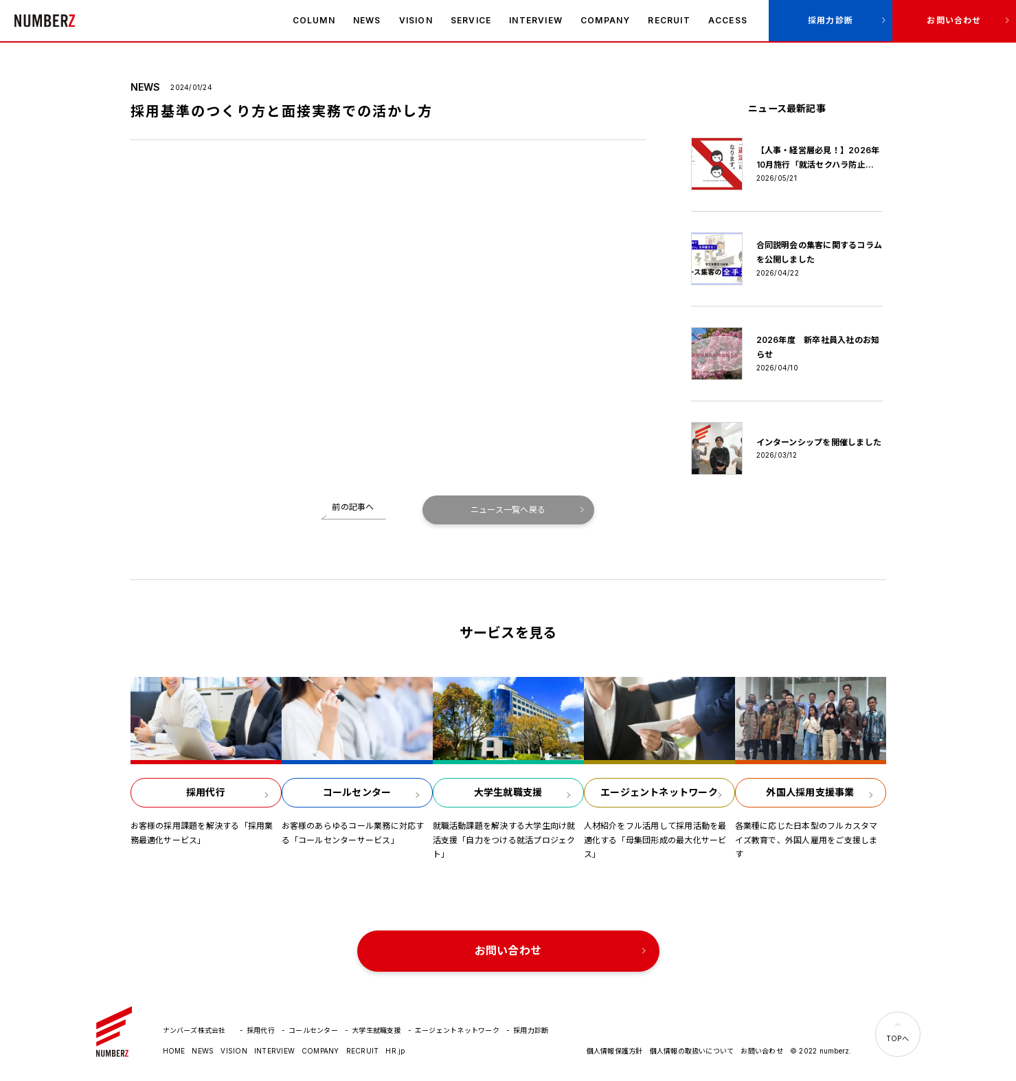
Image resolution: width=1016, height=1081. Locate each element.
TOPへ (897, 1038)
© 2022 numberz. (821, 1051)
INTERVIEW (536, 20)
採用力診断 (830, 20)
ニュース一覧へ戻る (508, 509)
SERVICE (471, 20)
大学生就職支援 (376, 1030)
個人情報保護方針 (615, 1051)
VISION (416, 20)
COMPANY (605, 20)
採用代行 (261, 1030)
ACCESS (727, 20)
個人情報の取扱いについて (692, 1051)
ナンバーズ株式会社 (45, 20)
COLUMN (314, 20)
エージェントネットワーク (457, 1030)
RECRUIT (669, 20)
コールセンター (313, 1030)
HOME (174, 1051)
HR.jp (395, 1051)
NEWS (367, 20)
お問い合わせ (954, 20)
